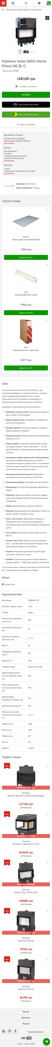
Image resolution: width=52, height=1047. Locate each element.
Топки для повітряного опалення (24, 9)
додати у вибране (27, 124)
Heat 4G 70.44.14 (26, 989)
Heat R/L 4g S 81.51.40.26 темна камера (26, 795)
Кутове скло (10, 584)
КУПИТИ (26, 94)
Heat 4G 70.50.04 (26, 940)
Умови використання (35, 1032)
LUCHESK (32, 1044)
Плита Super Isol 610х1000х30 (26, 239)
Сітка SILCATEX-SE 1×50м (26, 295)
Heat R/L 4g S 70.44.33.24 (26, 892)
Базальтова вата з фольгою (26, 350)
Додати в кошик (26, 257)
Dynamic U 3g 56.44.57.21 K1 (26, 844)
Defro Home (31, 184)
